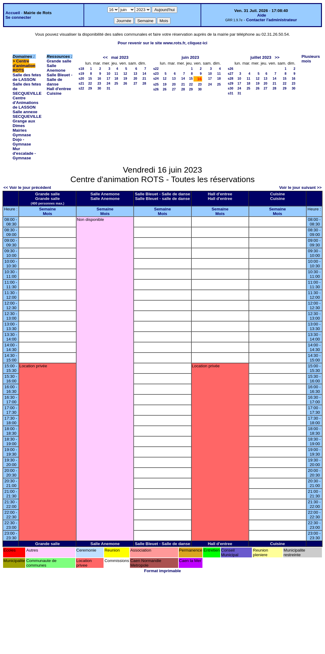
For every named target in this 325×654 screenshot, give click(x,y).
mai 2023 (119, 57)
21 (144, 78)
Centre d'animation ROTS (24, 66)
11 (116, 73)
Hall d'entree (59, 88)
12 (125, 73)
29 (90, 88)
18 (116, 78)
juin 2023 (190, 57)
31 (108, 88)
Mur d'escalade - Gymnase (24, 153)
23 (99, 83)
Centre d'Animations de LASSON (25, 103)
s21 (81, 83)
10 (108, 73)
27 (135, 83)
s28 (230, 78)
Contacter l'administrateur (271, 20)
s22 (81, 88)
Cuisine (54, 93)
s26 (156, 89)
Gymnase (22, 135)
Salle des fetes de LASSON (27, 77)
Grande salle (59, 61)
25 (116, 83)
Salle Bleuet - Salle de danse (59, 79)
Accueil (13, 12)
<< (105, 57)
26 (125, 83)
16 (99, 78)
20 (135, 78)
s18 (81, 68)
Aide (261, 15)
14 (144, 73)
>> (277, 57)
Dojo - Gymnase (22, 141)
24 (108, 83)
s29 (230, 83)
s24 (156, 78)
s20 (81, 78)
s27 (230, 73)
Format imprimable (162, 570)
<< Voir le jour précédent (27, 187)
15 (90, 78)
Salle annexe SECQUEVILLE (27, 114)
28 (144, 83)
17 (108, 78)
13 (135, 73)
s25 (156, 84)
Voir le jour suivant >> (300, 187)
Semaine (47, 209)
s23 (156, 73)
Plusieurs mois (311, 58)
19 (125, 78)
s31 (230, 93)
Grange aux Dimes (24, 123)
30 (99, 88)
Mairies (20, 130)
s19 (81, 73)
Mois (47, 213)
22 (90, 83)
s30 (230, 88)
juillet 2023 (260, 57)
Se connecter (18, 17)
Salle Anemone (56, 68)
